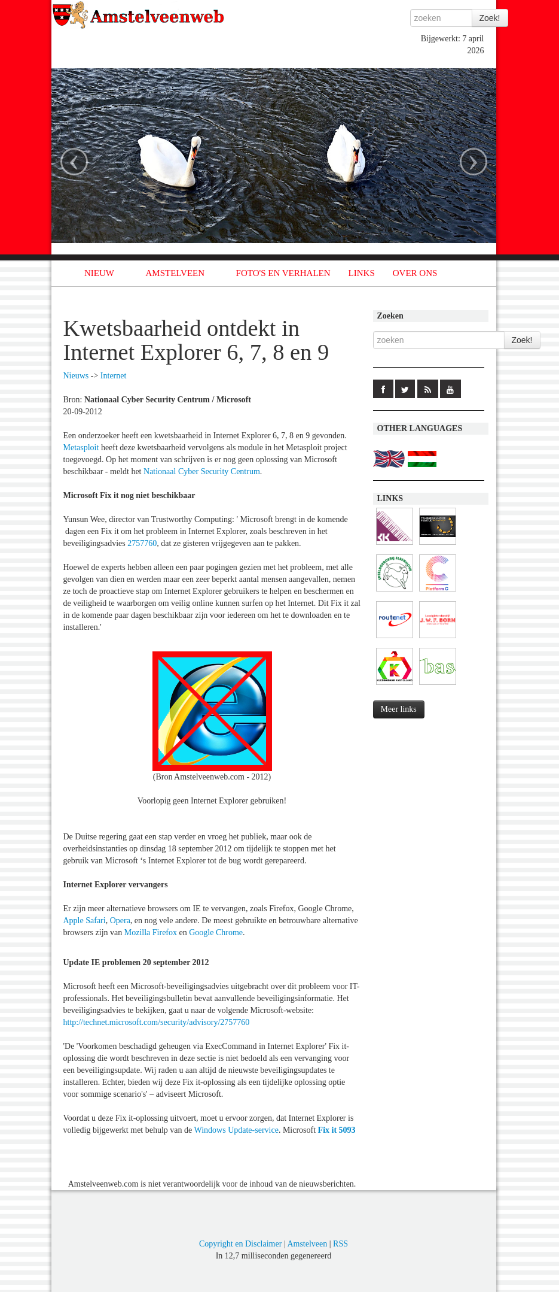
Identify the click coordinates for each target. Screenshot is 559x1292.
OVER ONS (415, 273)
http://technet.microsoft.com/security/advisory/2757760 (156, 1022)
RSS (340, 1243)
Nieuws (76, 375)
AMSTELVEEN (174, 273)
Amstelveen (307, 1243)
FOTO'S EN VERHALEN (283, 273)
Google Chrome (216, 932)
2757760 (142, 543)
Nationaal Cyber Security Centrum (201, 471)
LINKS (362, 273)
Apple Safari (84, 920)
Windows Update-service (236, 1130)
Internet (113, 375)
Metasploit (81, 447)
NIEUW (99, 273)
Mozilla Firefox (150, 932)
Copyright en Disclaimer (240, 1243)
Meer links (399, 709)
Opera (120, 920)
